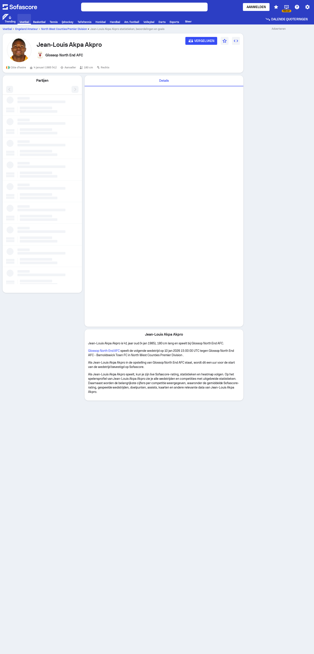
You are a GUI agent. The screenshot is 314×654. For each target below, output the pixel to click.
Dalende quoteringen (286, 19)
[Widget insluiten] (236, 41)
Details (164, 80)
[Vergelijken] (201, 42)
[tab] (164, 80)
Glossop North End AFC (104, 350)
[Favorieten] (225, 41)
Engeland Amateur (26, 29)
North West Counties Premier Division (64, 29)
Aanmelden (256, 7)
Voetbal (7, 29)
